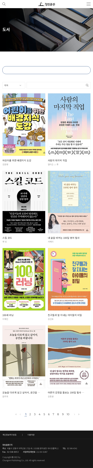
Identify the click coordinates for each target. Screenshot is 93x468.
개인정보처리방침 (9, 434)
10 (68, 414)
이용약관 (30, 434)
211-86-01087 (41, 451)
